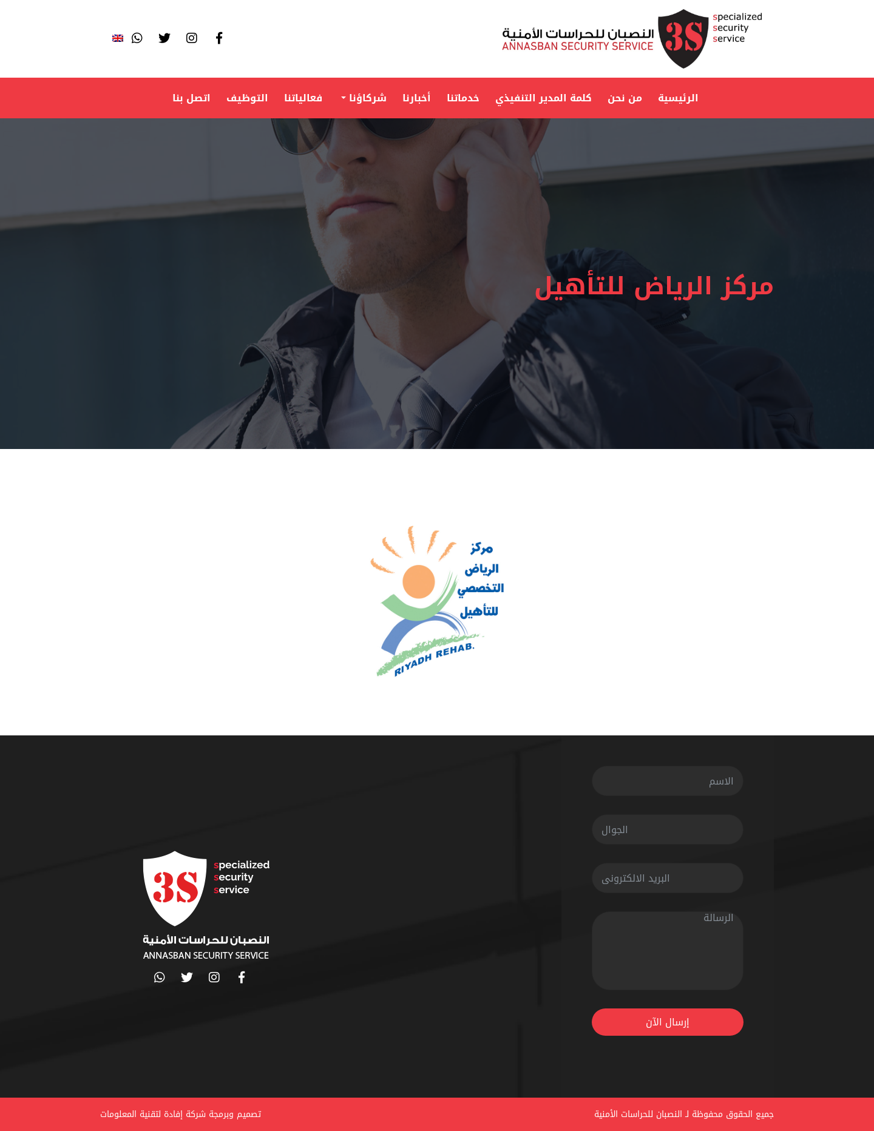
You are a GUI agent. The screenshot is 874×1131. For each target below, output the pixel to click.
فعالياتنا (303, 98)
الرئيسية (678, 98)
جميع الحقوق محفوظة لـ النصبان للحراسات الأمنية (684, 1114)
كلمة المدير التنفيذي (543, 98)
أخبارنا (416, 98)
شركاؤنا (366, 98)
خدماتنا (463, 98)
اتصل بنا (191, 98)
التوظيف (247, 98)
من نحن (625, 98)
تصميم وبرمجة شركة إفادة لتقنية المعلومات (180, 1114)
